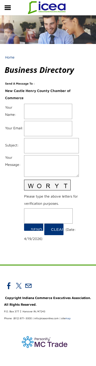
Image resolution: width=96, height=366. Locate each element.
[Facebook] (9, 285)
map (66, 318)
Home (10, 57)
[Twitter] (18, 285)
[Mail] (28, 285)
